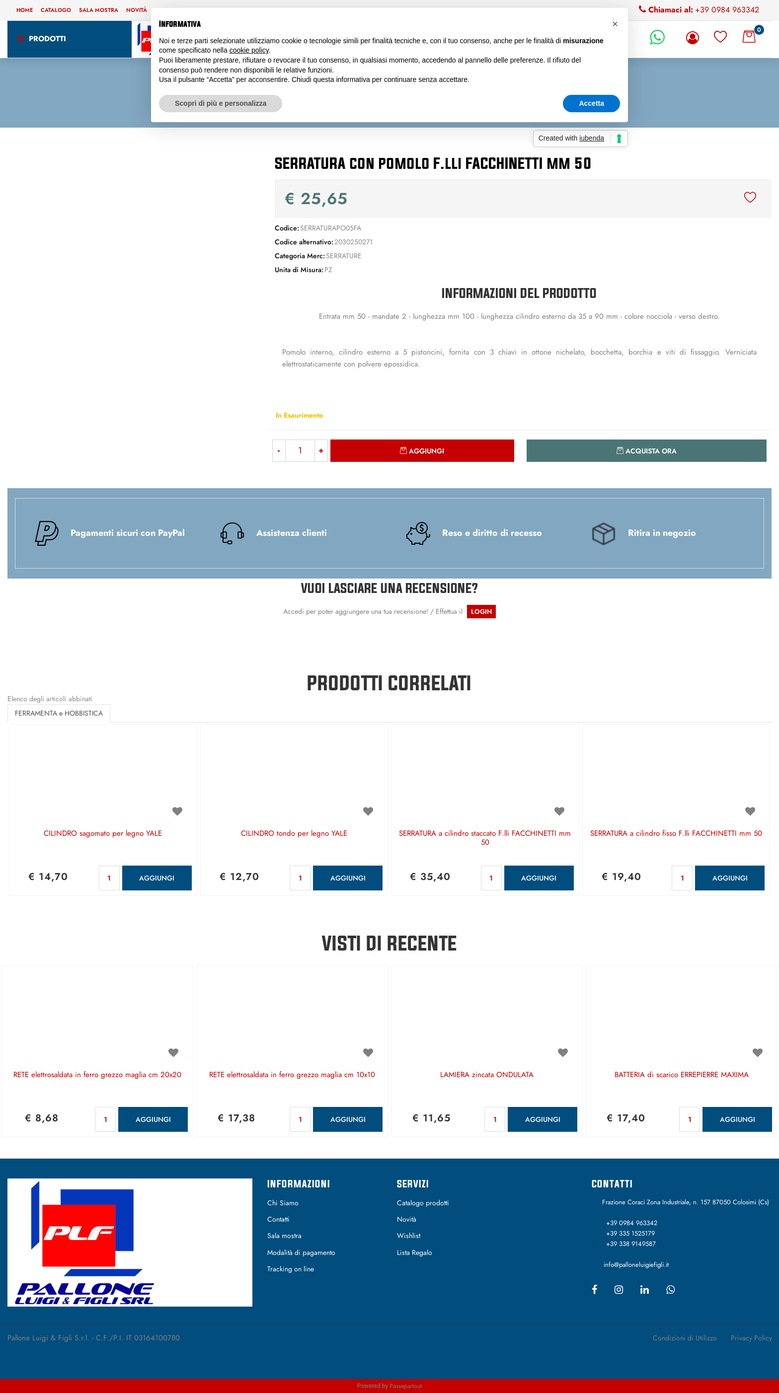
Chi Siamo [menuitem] (283, 1203)
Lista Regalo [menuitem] (414, 1252)
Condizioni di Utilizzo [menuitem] (685, 1338)
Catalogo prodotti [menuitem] (423, 1203)
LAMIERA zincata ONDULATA (487, 1075)
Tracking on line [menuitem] (290, 1269)
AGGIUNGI (156, 878)
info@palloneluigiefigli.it (636, 1264)
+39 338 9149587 (631, 1243)
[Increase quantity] (321, 451)
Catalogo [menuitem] (56, 10)
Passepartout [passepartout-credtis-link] (406, 1386)
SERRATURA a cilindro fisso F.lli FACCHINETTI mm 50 (676, 834)
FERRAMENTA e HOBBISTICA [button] (59, 713)
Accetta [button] (591, 103)
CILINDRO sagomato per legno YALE (103, 834)
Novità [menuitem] (136, 10)
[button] (129, 248)
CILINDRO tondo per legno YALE (294, 834)
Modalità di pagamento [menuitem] (301, 1252)
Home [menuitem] (24, 10)
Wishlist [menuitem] (408, 1236)
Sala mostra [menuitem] (98, 10)
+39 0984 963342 (727, 9)
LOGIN (481, 611)
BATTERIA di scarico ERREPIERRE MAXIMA (682, 1075)
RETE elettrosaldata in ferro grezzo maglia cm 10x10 (292, 1075)
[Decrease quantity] (278, 451)
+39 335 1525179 (630, 1233)
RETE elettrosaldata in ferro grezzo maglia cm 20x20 (97, 1075)
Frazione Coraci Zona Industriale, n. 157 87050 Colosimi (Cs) (685, 1202)
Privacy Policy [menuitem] (751, 1338)
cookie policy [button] (249, 50)
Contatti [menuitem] (278, 1219)
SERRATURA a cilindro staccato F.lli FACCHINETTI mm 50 (485, 838)
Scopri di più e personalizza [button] (220, 103)
